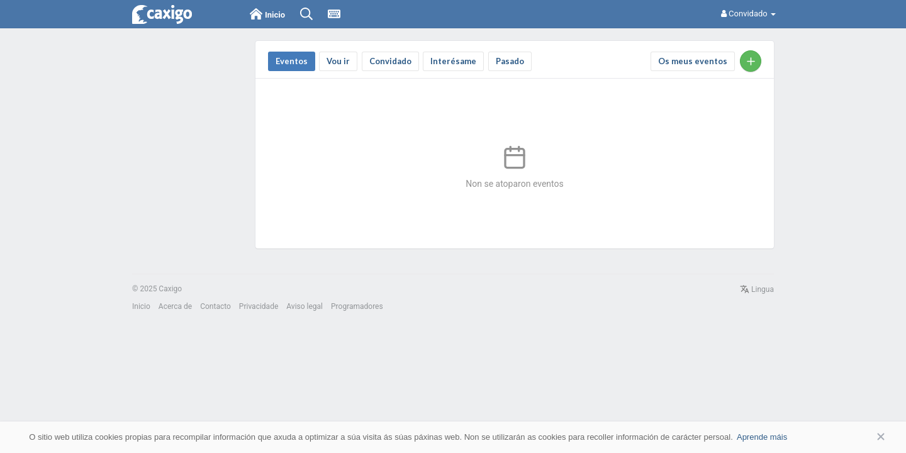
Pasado (510, 61)
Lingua (757, 289)
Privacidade (258, 306)
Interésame (453, 61)
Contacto (215, 306)
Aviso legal (304, 306)
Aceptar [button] (862, 437)
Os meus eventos (692, 61)
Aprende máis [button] (762, 437)
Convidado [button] (748, 13)
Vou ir (338, 61)
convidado (390, 61)
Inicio (141, 306)
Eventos (292, 61)
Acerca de (175, 306)
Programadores (357, 306)
